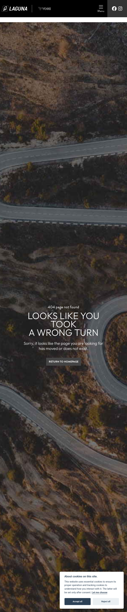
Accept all (77, 601)
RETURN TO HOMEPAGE (63, 362)
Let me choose (99, 592)
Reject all (105, 601)
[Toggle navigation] (101, 8)
